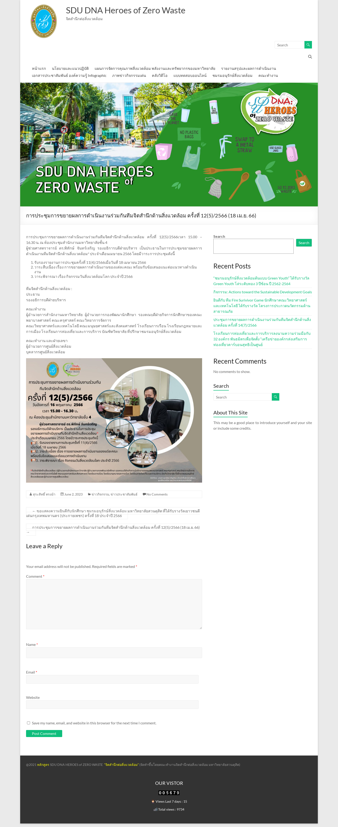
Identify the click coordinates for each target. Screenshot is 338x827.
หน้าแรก (39, 68)
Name (32, 644)
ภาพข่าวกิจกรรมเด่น (129, 75)
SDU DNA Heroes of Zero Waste (125, 10)
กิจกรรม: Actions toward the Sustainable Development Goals (262, 292)
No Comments (157, 494)
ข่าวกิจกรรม (100, 494)
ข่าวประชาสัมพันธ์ (124, 494)
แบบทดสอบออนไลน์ (190, 75)
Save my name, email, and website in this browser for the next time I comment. (94, 723)
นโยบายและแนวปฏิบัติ (70, 68)
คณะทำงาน (268, 75)
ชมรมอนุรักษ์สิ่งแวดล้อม (232, 75)
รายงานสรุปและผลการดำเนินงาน (248, 68)
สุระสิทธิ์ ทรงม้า (44, 494)
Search (219, 236)
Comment (35, 576)
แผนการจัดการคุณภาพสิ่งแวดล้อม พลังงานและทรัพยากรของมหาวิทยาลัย (155, 68)
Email (31, 672)
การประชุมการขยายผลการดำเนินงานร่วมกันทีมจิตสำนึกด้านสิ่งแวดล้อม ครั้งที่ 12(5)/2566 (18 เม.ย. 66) (113, 529)
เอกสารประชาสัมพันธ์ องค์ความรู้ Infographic (69, 75)
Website (33, 697)
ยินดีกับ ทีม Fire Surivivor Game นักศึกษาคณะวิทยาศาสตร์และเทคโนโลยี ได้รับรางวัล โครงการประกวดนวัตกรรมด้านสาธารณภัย (261, 305)
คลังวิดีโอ (160, 75)
